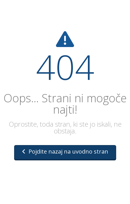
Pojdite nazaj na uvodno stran (65, 151)
